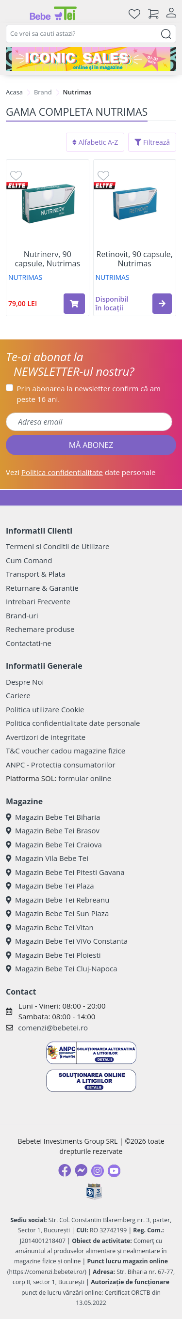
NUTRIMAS (25, 277)
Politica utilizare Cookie (45, 709)
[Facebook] (64, 1170)
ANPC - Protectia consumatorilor (61, 764)
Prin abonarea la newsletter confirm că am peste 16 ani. (89, 393)
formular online (84, 778)
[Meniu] (13, 13)
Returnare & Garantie (42, 588)
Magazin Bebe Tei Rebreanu (57, 900)
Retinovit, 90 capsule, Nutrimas (135, 259)
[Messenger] (81, 1170)
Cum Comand (29, 560)
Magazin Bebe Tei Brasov (52, 830)
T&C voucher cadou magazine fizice (65, 750)
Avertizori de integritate (45, 737)
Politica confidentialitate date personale (73, 723)
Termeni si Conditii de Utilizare (57, 546)
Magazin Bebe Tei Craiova (54, 844)
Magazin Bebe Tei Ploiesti (53, 955)
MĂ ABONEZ (91, 445)
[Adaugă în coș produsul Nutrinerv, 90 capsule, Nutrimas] (74, 303)
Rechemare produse (40, 629)
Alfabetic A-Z (95, 142)
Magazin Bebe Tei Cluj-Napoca (61, 968)
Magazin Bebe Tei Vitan (50, 927)
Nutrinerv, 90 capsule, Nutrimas (47, 259)
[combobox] (91, 34)
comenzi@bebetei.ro (53, 1027)
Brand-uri (22, 615)
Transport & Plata (35, 574)
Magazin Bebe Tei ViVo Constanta (67, 941)
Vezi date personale (81, 472)
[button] (162, 303)
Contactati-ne (28, 643)
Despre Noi (25, 682)
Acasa (14, 92)
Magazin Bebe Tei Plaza (50, 885)
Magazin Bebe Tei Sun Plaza (57, 913)
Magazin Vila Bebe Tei (47, 858)
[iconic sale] (91, 59)
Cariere (18, 695)
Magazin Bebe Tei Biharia (53, 817)
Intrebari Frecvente (38, 601)
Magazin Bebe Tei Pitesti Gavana (65, 872)
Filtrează (152, 142)
